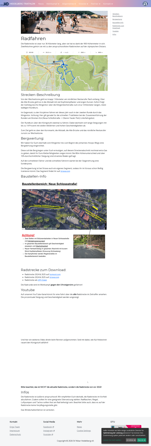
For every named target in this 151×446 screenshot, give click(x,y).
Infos (114, 34)
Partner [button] (94, 4)
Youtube (116, 31)
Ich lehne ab (131, 440)
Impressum (15, 430)
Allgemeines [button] (68, 4)
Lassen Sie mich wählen (112, 440)
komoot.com (55, 274)
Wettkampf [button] (51, 4)
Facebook (48, 427)
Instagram (49, 430)
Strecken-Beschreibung (117, 15)
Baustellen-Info (118, 22)
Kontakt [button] (107, 4)
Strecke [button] (82, 4)
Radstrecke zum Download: (118, 27)
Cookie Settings (84, 430)
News (41, 4)
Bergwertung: (117, 19)
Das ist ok (141, 440)
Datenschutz (15, 434)
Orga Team (15, 427)
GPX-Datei (42, 280)
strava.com (65, 171)
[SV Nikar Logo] (145, 3)
